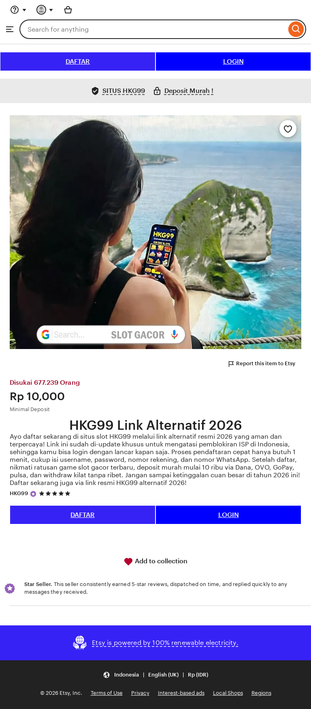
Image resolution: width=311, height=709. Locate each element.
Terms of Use (107, 693)
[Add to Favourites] (287, 128)
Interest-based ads (181, 693)
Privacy (140, 693)
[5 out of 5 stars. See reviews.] (55, 493)
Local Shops (228, 693)
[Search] (296, 29)
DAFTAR (78, 61)
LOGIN (233, 61)
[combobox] (152, 29)
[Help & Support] (18, 9)
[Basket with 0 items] (68, 9)
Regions (261, 693)
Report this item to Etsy (261, 364)
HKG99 (19, 493)
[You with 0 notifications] (45, 9)
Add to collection (155, 562)
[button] (155, 675)
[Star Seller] (33, 494)
